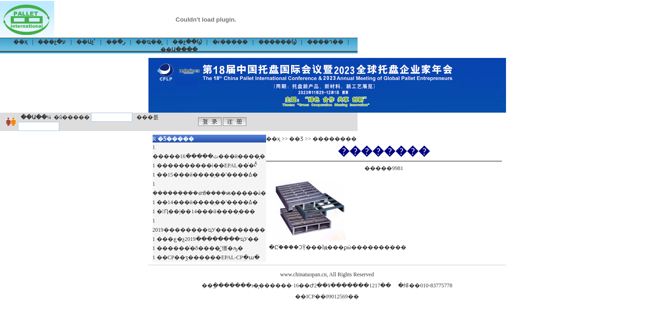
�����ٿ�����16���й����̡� (209, 156)
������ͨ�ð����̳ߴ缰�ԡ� (200, 248)
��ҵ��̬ (149, 42)
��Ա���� (179, 49)
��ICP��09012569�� (327, 296)
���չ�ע (52, 42)
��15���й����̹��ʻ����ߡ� (207, 174)
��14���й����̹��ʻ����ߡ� (207, 202)
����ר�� (325, 42)
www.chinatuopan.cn (303, 274)
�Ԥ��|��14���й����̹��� (206, 211)
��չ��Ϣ (187, 42)
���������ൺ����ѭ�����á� (209, 193)
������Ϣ (277, 42)
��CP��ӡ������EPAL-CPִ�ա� (208, 257)
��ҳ (20, 42)
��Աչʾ (86, 42)
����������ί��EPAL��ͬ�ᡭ (207, 165)
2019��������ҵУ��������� (209, 230)
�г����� (230, 42)
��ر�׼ (115, 42)
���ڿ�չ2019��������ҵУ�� (208, 239)
